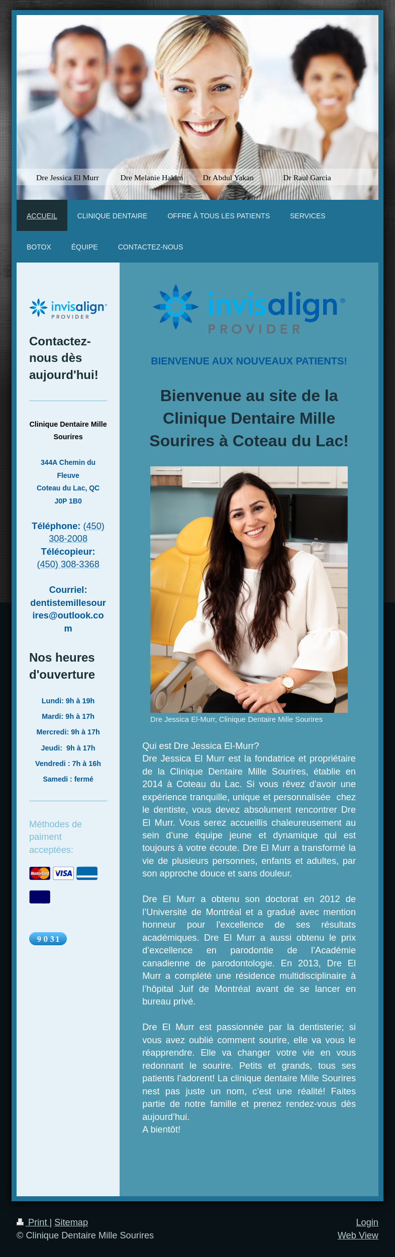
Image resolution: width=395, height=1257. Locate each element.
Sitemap (71, 1222)
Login (367, 1222)
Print (33, 1222)
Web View (358, 1235)
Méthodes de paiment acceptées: (55, 837)
